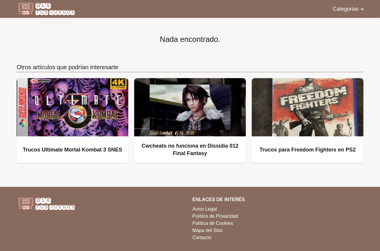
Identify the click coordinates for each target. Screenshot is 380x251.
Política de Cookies (212, 223)
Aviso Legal (204, 208)
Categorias (346, 9)
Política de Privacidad (215, 216)
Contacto (201, 237)
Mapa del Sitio (207, 230)
